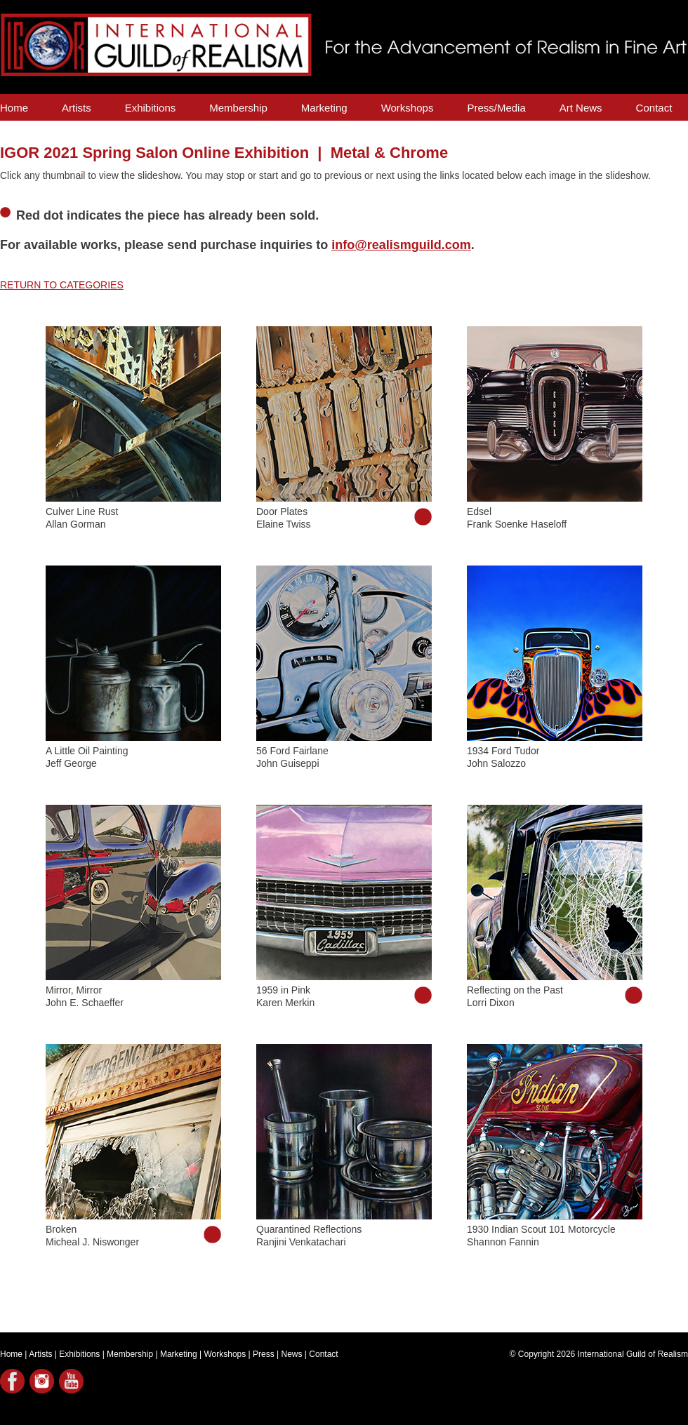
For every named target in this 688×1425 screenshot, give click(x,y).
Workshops (407, 108)
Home (14, 108)
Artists (76, 108)
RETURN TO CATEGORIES (62, 284)
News (292, 1354)
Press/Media (496, 108)
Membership (238, 108)
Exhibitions (150, 108)
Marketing (324, 108)
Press (263, 1354)
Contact (654, 108)
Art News (581, 108)
